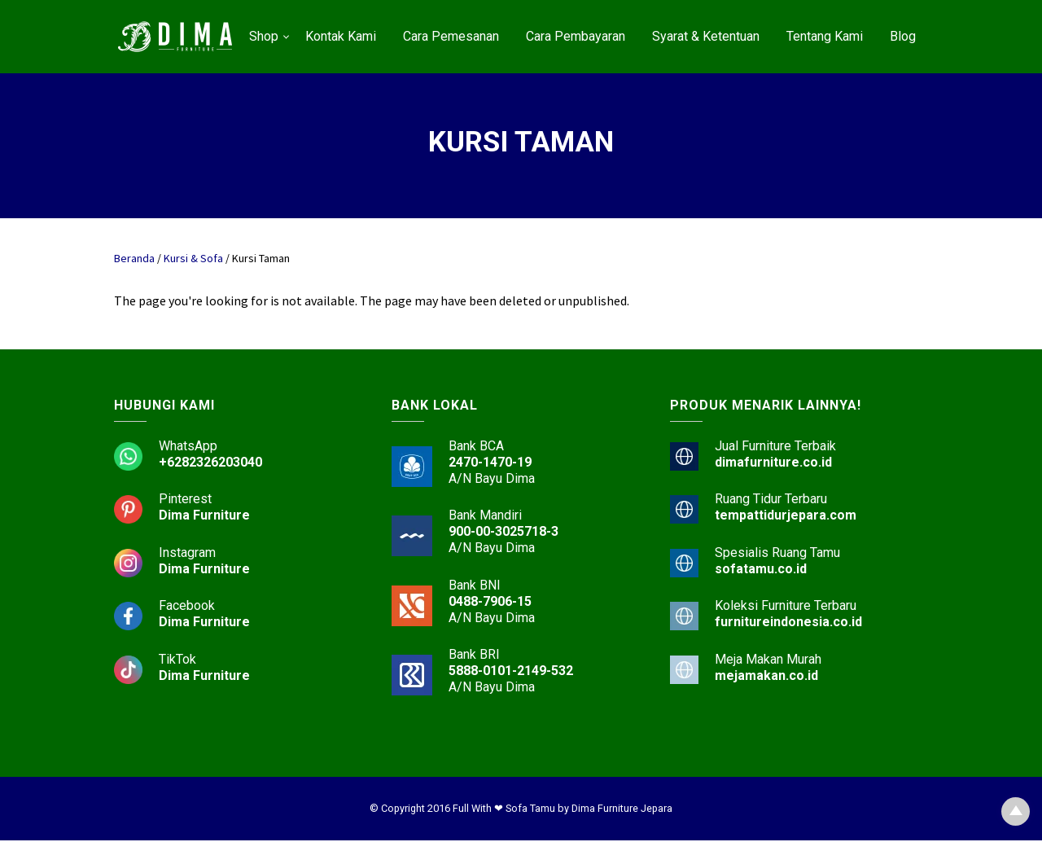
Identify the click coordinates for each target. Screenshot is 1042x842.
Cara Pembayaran (575, 36)
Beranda (134, 258)
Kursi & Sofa (193, 258)
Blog (903, 36)
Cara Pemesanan (451, 36)
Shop (263, 36)
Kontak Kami (340, 36)
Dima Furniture (204, 516)
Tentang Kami (824, 36)
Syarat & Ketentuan (706, 36)
